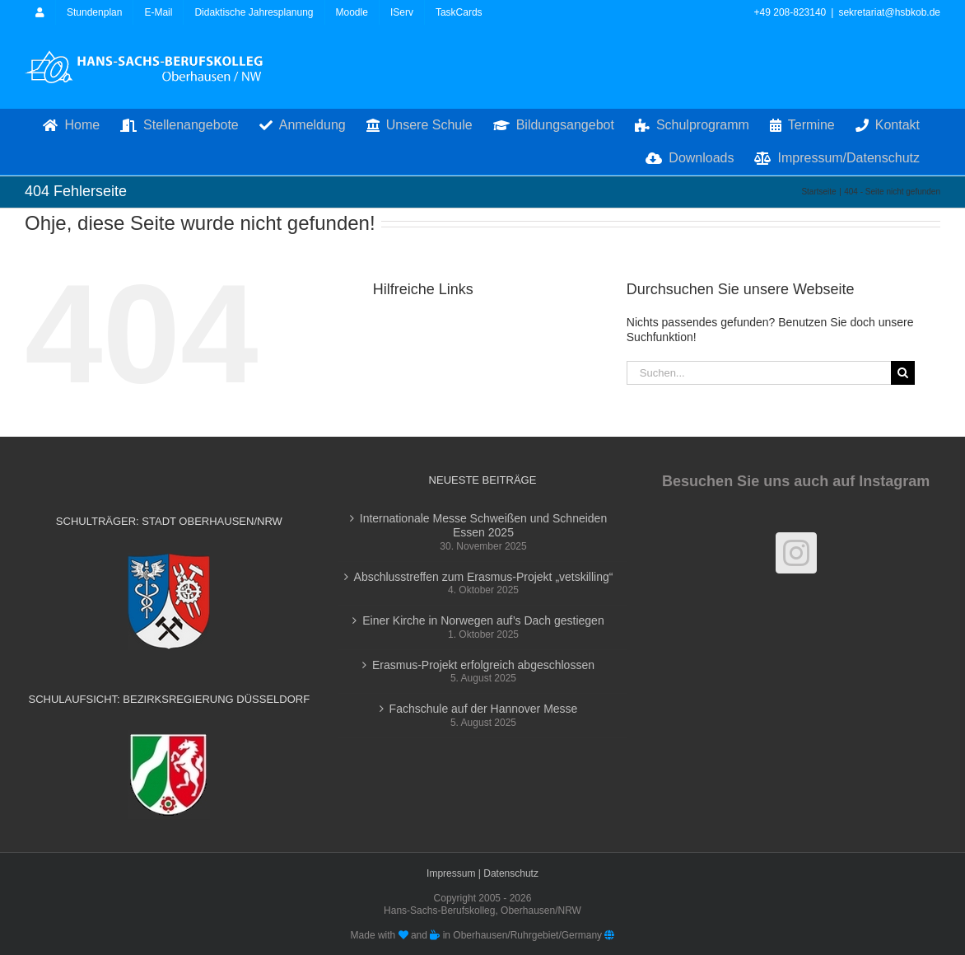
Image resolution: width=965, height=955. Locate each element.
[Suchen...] (759, 373)
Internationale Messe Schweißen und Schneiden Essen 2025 (483, 526)
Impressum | (455, 873)
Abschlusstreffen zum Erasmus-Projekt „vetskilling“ (483, 576)
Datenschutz (510, 873)
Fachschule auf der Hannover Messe (483, 708)
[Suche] (903, 373)
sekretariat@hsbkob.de (889, 12)
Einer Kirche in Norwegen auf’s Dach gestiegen (483, 620)
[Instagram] (796, 552)
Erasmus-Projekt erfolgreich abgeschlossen (483, 665)
